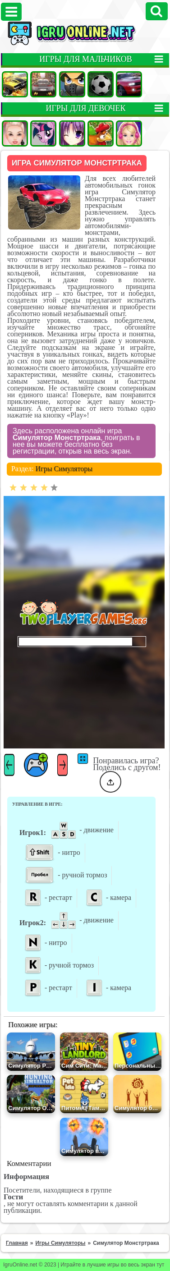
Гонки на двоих (129, 84)
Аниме (72, 133)
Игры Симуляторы (64, 469)
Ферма (100, 133)
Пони (43, 133)
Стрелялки (72, 84)
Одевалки (15, 133)
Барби (129, 133)
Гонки (43, 84)
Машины (15, 84)
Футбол (100, 84)
